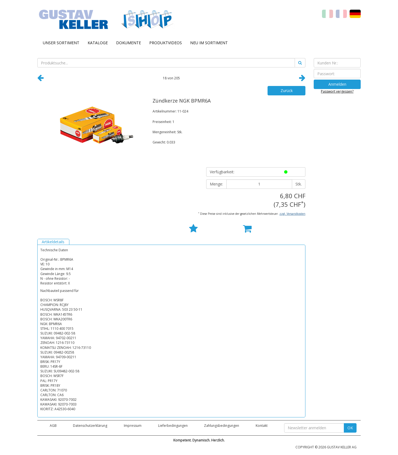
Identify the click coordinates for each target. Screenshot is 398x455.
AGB (53, 425)
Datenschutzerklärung (90, 425)
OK (350, 427)
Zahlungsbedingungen (221, 425)
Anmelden (337, 84)
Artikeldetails (53, 241)
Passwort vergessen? (337, 91)
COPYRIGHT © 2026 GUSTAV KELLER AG (326, 447)
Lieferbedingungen (173, 425)
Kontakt (262, 425)
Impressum (133, 425)
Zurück (287, 90)
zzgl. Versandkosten (292, 214)
